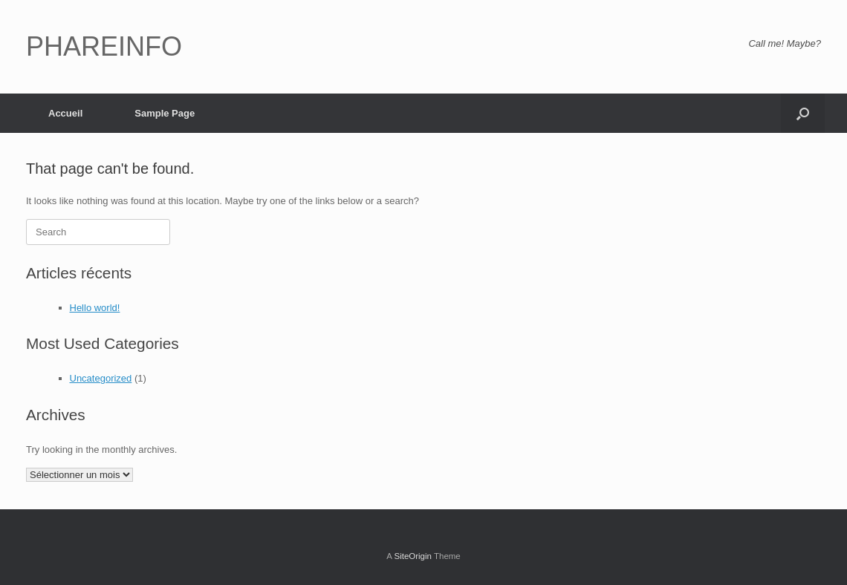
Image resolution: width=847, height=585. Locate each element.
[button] (803, 113)
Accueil (65, 113)
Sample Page (164, 113)
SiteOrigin (413, 556)
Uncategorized (101, 378)
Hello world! (95, 307)
